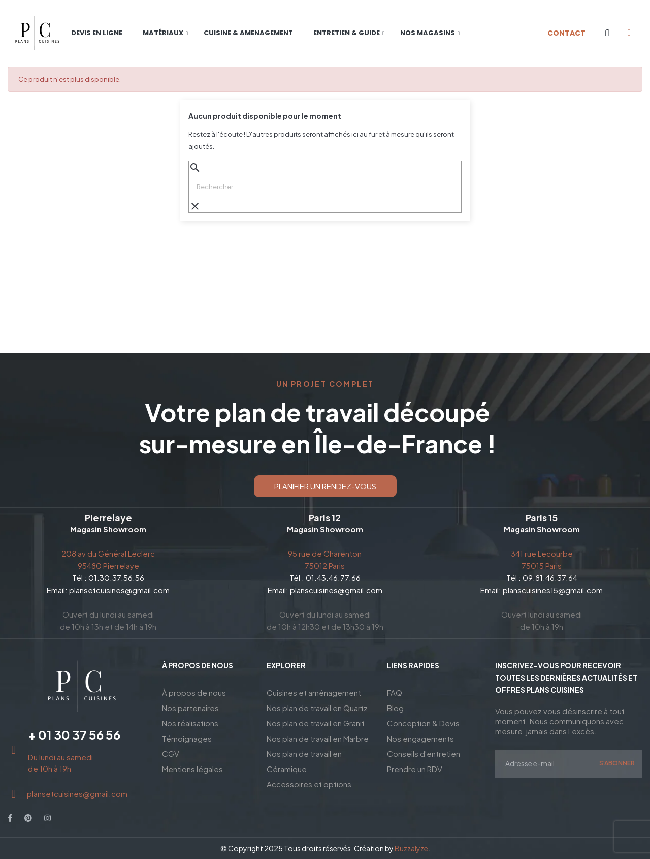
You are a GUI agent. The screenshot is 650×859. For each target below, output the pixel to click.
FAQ (394, 692)
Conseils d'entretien (423, 753)
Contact (566, 33)
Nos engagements (420, 738)
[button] (325, 486)
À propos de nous (194, 692)
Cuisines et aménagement (314, 692)
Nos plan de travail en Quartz (317, 708)
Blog (395, 708)
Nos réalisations (190, 723)
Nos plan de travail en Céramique (304, 761)
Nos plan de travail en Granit (316, 723)
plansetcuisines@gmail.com (119, 590)
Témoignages (187, 738)
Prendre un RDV (414, 769)
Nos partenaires (190, 708)
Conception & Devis (423, 723)
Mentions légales (192, 769)
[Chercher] (325, 186)
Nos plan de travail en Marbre (318, 738)
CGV (170, 753)
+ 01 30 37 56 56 (74, 734)
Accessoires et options (309, 784)
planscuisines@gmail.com (336, 590)
